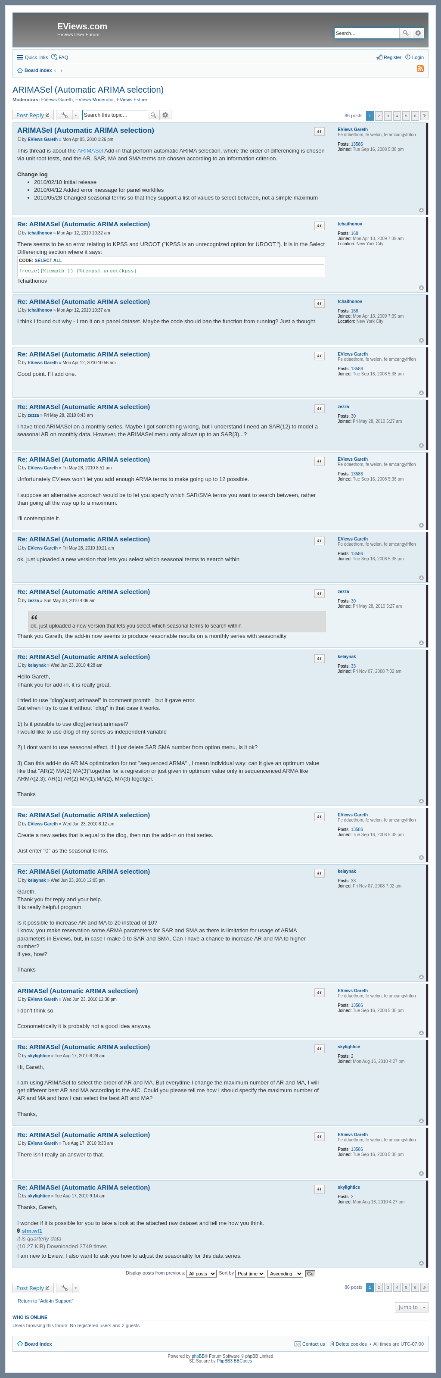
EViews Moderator (94, 99)
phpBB (198, 1356)
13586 (357, 144)
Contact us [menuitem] (313, 1344)
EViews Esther (132, 99)
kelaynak (347, 656)
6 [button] (415, 115)
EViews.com (82, 26)
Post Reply (30, 115)
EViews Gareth (57, 99)
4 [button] (397, 115)
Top (421, 210)
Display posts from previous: (171, 1272)
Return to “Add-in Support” (45, 1300)
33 (353, 666)
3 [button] (388, 115)
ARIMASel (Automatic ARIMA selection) (88, 89)
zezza (343, 406)
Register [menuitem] (392, 57)
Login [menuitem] (418, 57)
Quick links (36, 57)
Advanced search (418, 33)
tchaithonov (350, 224)
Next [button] (424, 115)
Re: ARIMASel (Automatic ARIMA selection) (83, 224)
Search (405, 33)
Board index (38, 1344)
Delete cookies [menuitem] (351, 1344)
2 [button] (379, 115)
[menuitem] (416, 70)
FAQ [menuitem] (63, 57)
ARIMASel (90, 150)
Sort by (242, 1272)
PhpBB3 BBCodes (234, 1361)
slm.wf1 (32, 1231)
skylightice (349, 1046)
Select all (48, 260)
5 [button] (406, 115)
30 (353, 416)
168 (354, 233)
